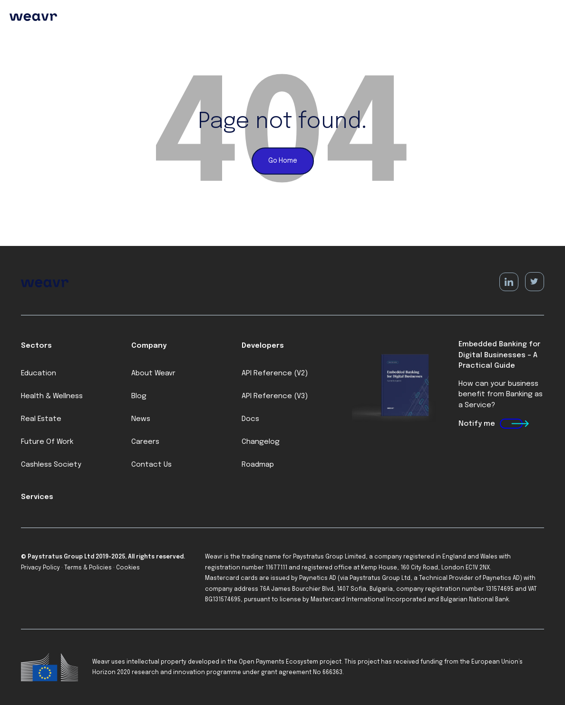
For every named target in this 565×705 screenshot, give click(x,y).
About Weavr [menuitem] (153, 373)
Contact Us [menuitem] (151, 465)
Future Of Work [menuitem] (47, 442)
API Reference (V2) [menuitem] (275, 373)
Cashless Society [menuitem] (51, 465)
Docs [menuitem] (250, 419)
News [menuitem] (140, 419)
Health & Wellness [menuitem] (52, 396)
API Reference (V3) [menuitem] (275, 396)
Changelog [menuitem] (261, 442)
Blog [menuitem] (138, 396)
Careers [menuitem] (145, 442)
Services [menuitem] (37, 497)
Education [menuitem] (38, 373)
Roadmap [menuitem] (258, 465)
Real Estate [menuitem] (41, 419)
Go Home (282, 160)
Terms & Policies (88, 568)
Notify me (476, 424)
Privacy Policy (40, 568)
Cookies (128, 568)
